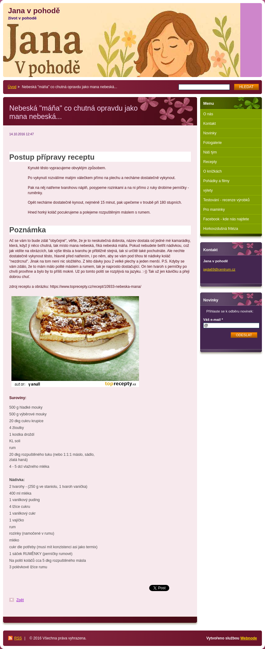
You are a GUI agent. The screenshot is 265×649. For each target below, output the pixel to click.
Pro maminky (214, 209)
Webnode (248, 638)
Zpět (20, 600)
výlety (208, 190)
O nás (208, 114)
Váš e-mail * (213, 319)
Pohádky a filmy (216, 181)
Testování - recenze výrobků (226, 200)
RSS (18, 638)
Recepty (210, 162)
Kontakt (209, 123)
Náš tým (210, 152)
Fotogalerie (212, 143)
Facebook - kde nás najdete (226, 219)
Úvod (12, 87)
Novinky (210, 133)
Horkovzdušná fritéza (220, 229)
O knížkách (212, 171)
